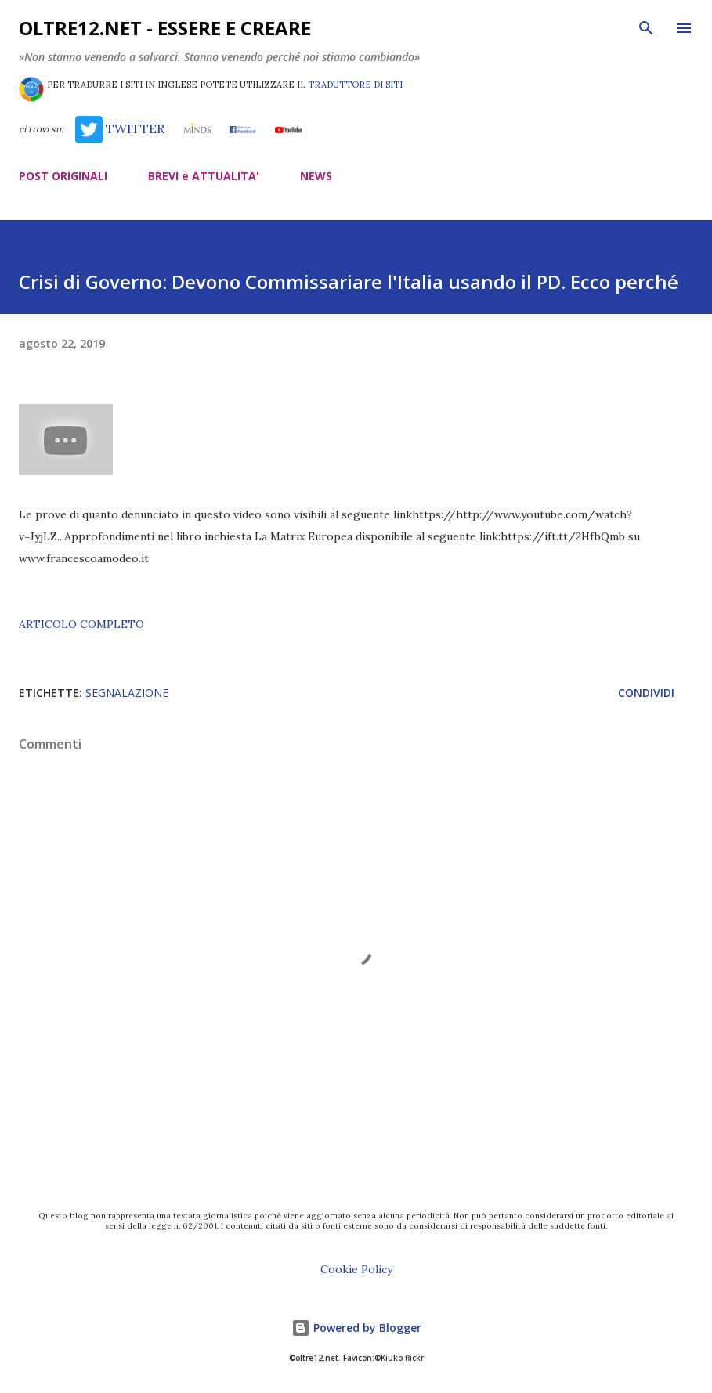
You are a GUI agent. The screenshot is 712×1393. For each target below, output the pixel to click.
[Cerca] (646, 28)
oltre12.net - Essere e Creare (165, 28)
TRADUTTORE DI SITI (355, 84)
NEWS (316, 175)
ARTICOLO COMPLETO (81, 624)
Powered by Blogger (356, 1327)
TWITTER (119, 128)
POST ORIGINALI (63, 175)
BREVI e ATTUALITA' (203, 175)
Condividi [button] (646, 692)
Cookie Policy (356, 1269)
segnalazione (126, 692)
